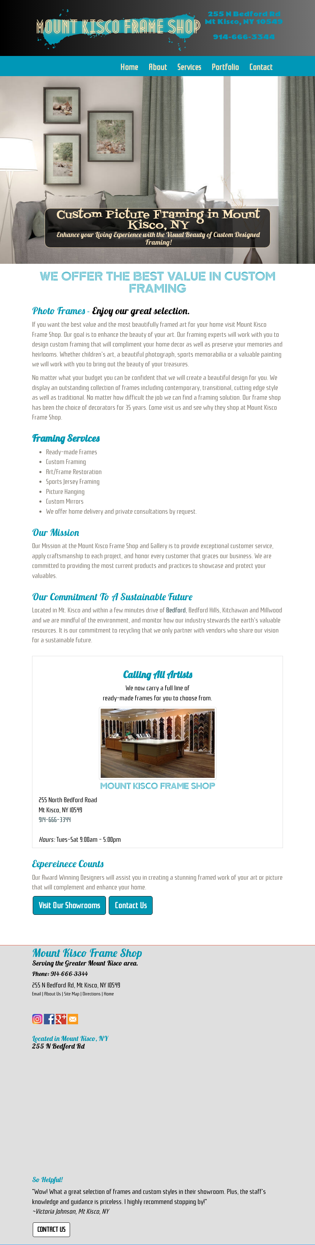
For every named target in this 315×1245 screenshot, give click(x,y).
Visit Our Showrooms (69, 905)
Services (189, 67)
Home (129, 67)
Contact (260, 67)
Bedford (176, 610)
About (157, 67)
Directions (92, 994)
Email (36, 994)
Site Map (71, 994)
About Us (52, 994)
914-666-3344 (55, 820)
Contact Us (131, 905)
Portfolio (225, 67)
